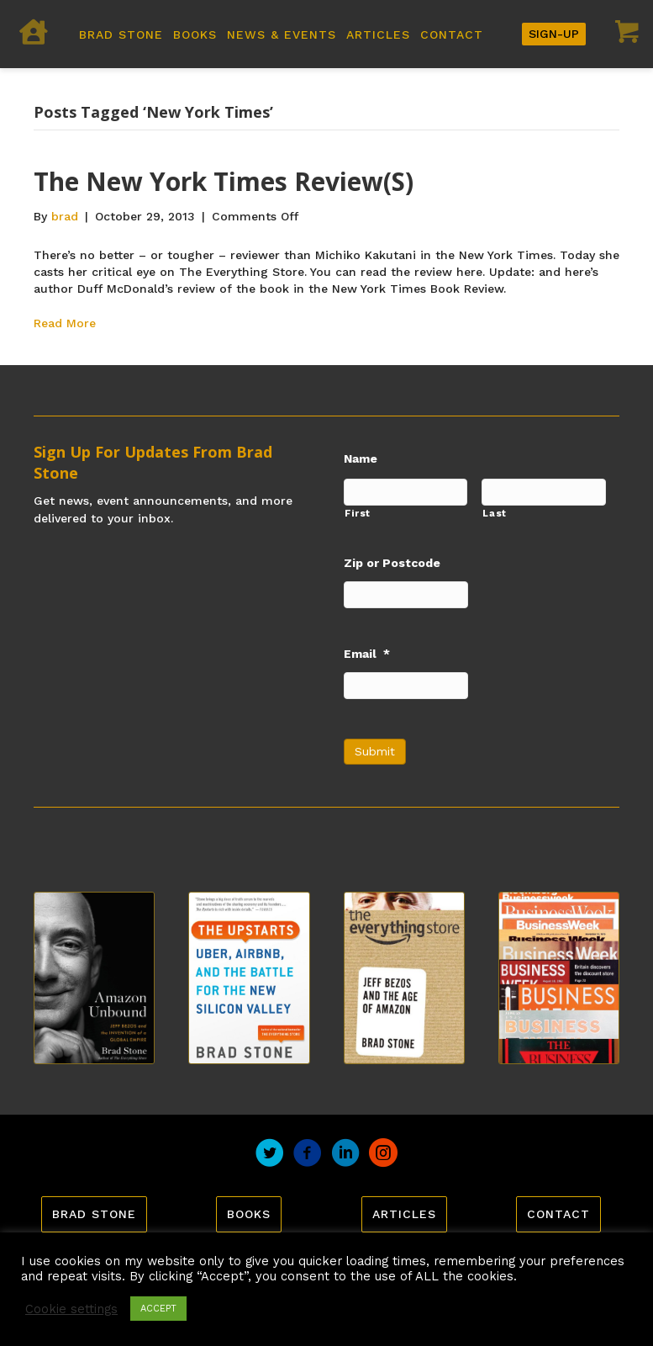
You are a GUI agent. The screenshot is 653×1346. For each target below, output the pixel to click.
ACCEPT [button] (158, 1308)
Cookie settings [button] (71, 1309)
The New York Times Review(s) (223, 181)
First (358, 513)
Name (360, 458)
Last (494, 513)
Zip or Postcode (392, 563)
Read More (65, 323)
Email (367, 653)
